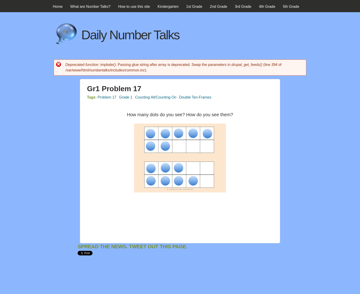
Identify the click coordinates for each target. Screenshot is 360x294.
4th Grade (267, 6)
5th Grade (291, 6)
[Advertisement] (161, 278)
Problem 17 (107, 97)
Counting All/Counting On (156, 97)
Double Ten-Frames (195, 97)
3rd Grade (243, 6)
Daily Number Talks (130, 35)
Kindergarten (168, 6)
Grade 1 (125, 97)
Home (58, 6)
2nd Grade (218, 6)
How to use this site (134, 6)
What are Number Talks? (90, 6)
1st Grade (194, 6)
